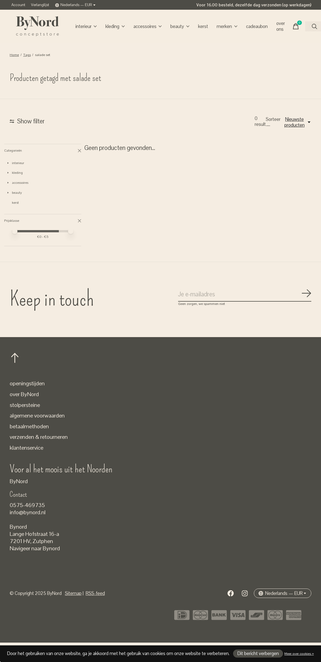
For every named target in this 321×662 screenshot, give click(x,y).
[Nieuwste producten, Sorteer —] (297, 122)
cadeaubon (257, 26)
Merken (227, 26)
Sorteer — (273, 122)
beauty (179, 26)
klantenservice (26, 467)
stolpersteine (25, 424)
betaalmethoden (29, 445)
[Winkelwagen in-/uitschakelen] (295, 26)
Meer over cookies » (299, 653)
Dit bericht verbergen (258, 653)
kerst (203, 26)
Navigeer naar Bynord (35, 567)
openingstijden (27, 402)
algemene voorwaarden (37, 435)
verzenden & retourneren (39, 456)
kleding (115, 26)
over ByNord (24, 413)
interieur (86, 26)
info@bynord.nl (28, 531)
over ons (280, 26)
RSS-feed (95, 612)
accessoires (147, 26)
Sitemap (73, 612)
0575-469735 (27, 524)
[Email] (244, 314)
